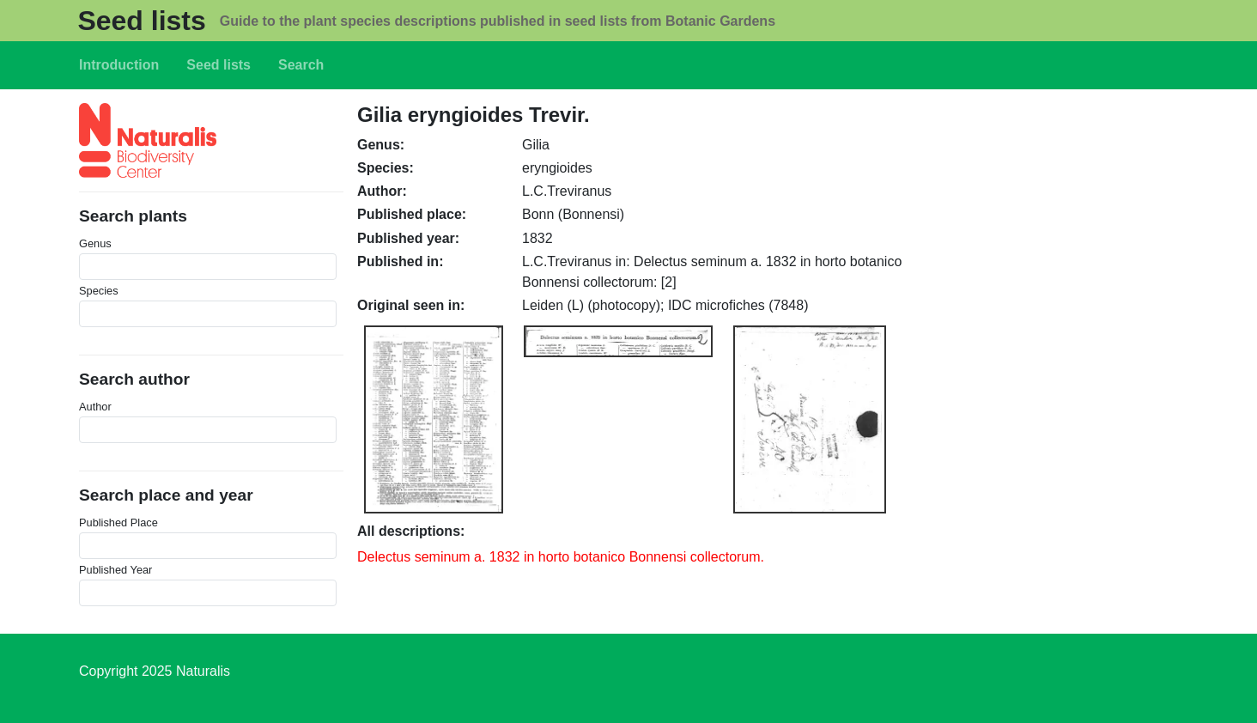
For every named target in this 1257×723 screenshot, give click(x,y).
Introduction (119, 65)
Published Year (115, 569)
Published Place (118, 522)
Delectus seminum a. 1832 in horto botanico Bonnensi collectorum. (560, 557)
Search (301, 65)
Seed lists (141, 20)
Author (95, 406)
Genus (95, 243)
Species (98, 290)
